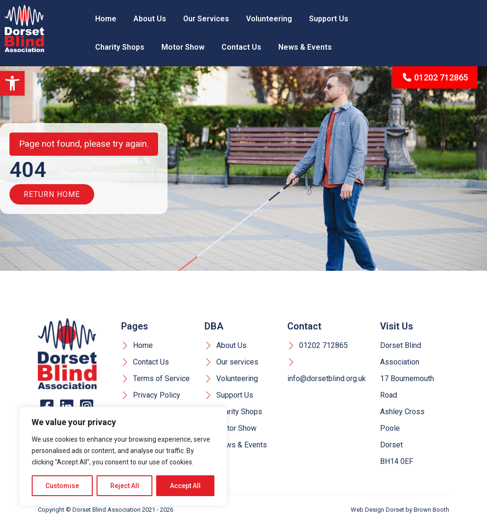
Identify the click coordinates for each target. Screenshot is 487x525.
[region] (123, 456)
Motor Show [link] (182, 47)
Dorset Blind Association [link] (106, 509)
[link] (12, 83)
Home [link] (105, 18)
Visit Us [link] (396, 326)
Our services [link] (231, 361)
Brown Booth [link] (431, 509)
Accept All (185, 485)
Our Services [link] (206, 18)
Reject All (124, 485)
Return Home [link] (52, 194)
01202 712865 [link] (435, 77)
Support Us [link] (328, 18)
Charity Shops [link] (119, 47)
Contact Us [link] (241, 47)
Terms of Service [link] (155, 378)
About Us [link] (149, 18)
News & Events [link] (305, 47)
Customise (62, 485)
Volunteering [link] (269, 18)
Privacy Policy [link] (150, 395)
